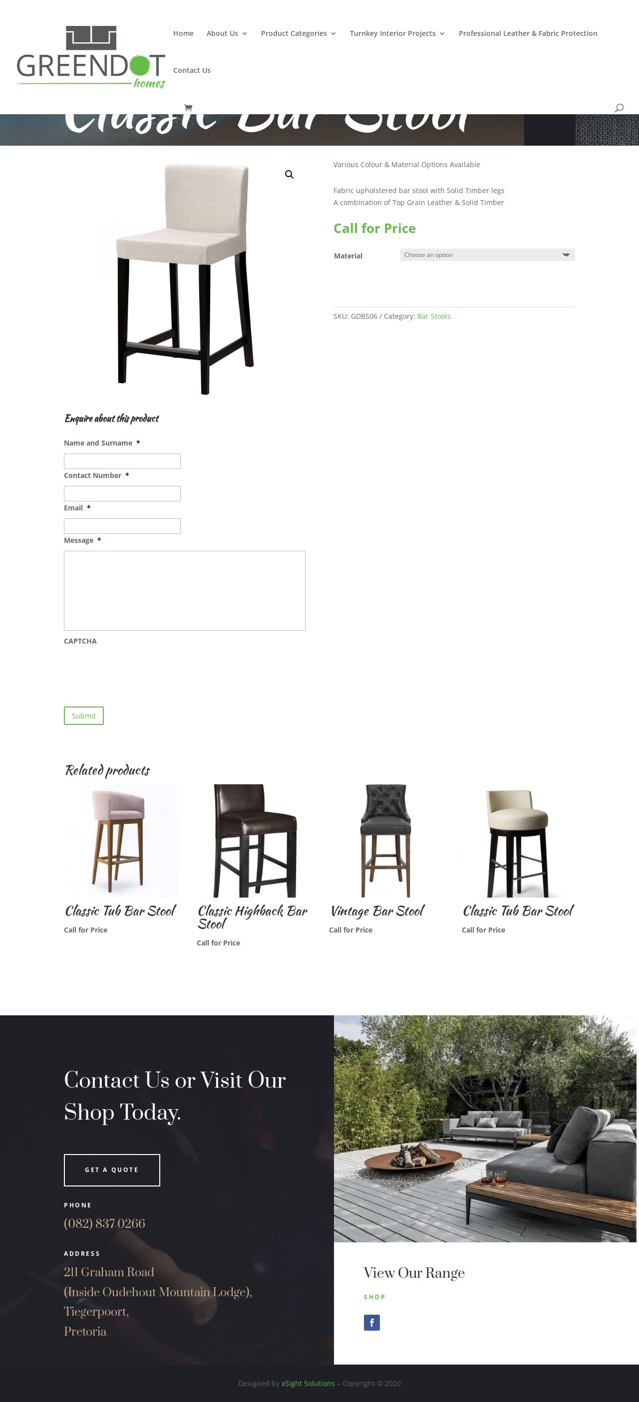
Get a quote (112, 1170)
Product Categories (294, 34)
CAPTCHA (80, 641)
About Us (222, 34)
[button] (290, 175)
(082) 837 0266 (104, 1224)
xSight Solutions (308, 1383)
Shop (375, 1297)
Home (183, 34)
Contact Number (96, 475)
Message (82, 540)
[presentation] (140, 671)
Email (77, 507)
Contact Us (192, 71)
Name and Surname (102, 443)
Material (348, 255)
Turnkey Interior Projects (393, 34)
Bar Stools (434, 316)
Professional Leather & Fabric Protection (528, 34)
